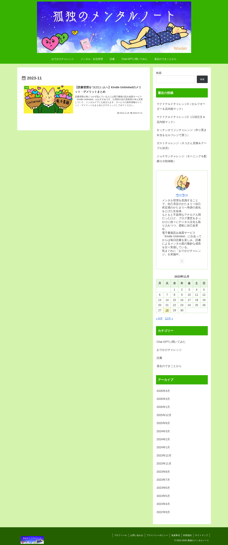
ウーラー (182, 195)
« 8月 (159, 318)
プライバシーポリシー (157, 535)
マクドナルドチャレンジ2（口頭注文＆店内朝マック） (181, 119)
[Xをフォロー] (182, 261)
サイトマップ (201, 535)
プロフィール (120, 535)
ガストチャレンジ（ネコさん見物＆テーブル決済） (182, 146)
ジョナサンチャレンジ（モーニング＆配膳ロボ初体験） (182, 159)
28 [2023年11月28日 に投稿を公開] (167, 310)
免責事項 (175, 535)
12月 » (169, 318)
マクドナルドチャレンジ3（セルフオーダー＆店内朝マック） (181, 106)
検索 (159, 73)
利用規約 (187, 535)
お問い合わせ (136, 535)
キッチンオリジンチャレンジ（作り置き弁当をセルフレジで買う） (182, 132)
